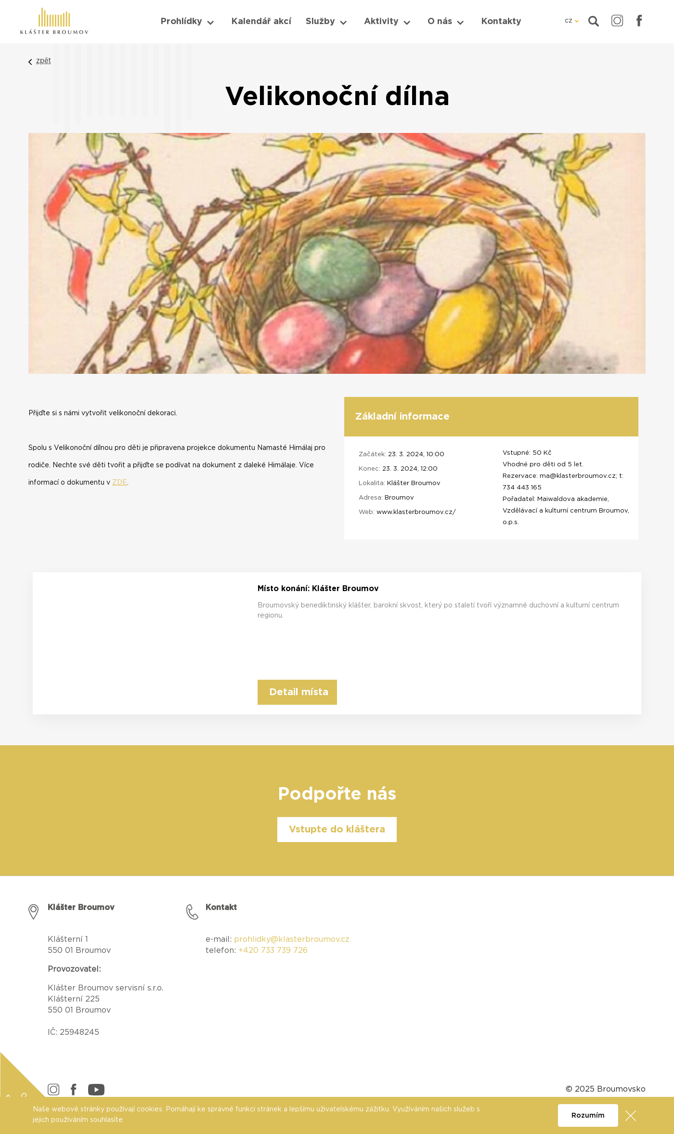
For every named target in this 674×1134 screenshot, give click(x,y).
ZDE (119, 482)
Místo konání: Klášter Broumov (318, 589)
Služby (320, 21)
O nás (440, 21)
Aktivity (381, 21)
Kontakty (501, 21)
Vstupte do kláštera (337, 829)
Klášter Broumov (414, 483)
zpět (43, 60)
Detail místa (298, 692)
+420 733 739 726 (273, 950)
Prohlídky (181, 21)
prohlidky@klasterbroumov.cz (292, 939)
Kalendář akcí (261, 21)
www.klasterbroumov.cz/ (416, 512)
